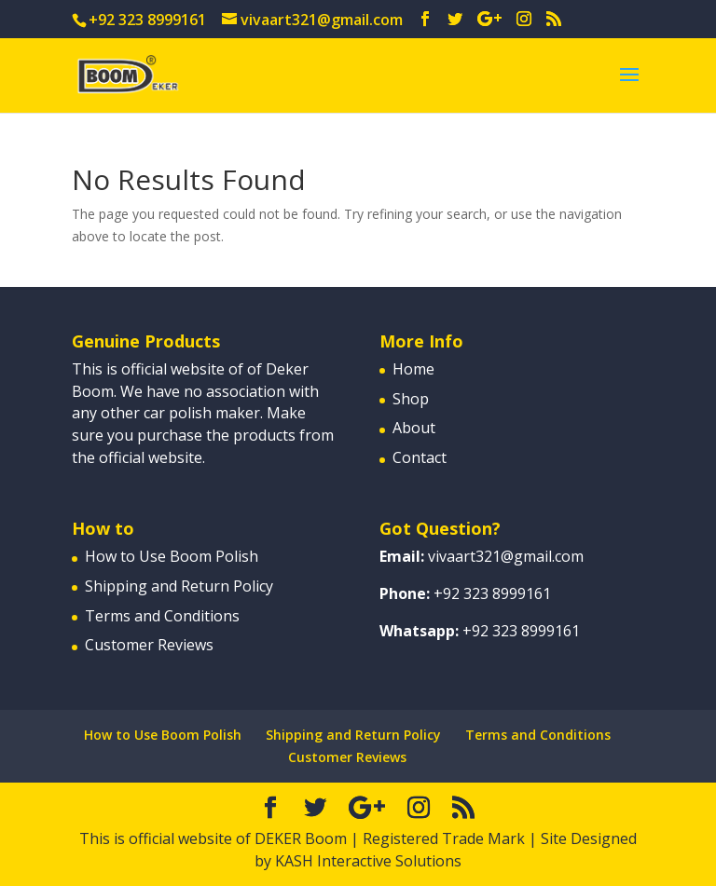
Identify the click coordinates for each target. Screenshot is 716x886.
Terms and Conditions (162, 616)
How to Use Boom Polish (171, 556)
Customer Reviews (149, 644)
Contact (419, 457)
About (413, 427)
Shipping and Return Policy (179, 586)
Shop (410, 398)
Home (413, 369)
